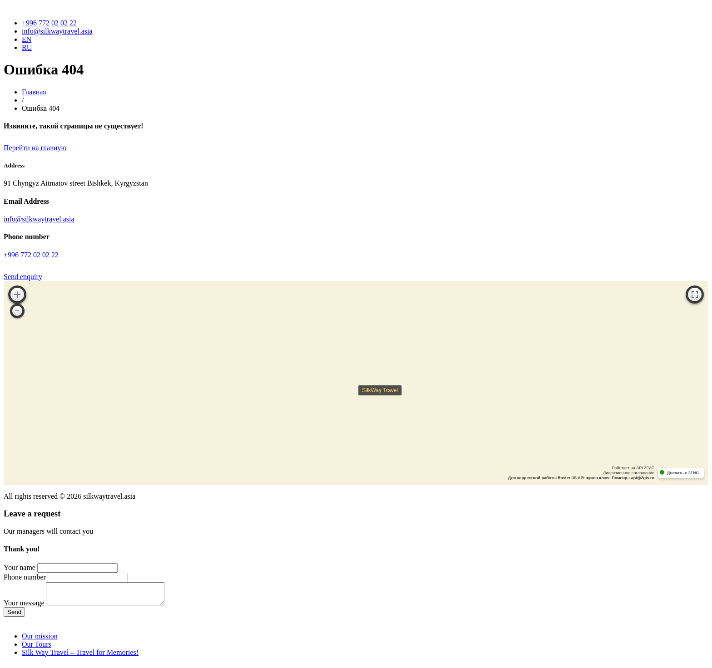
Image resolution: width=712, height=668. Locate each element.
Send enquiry (23, 276)
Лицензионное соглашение (628, 473)
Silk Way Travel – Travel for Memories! (80, 656)
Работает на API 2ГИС (633, 468)
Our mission (40, 640)
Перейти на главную (35, 148)
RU (27, 47)
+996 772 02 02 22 (49, 23)
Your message (24, 607)
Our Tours (36, 648)
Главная (34, 92)
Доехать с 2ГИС (683, 473)
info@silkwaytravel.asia (57, 31)
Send (14, 616)
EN (26, 39)
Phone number (25, 577)
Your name (19, 567)
